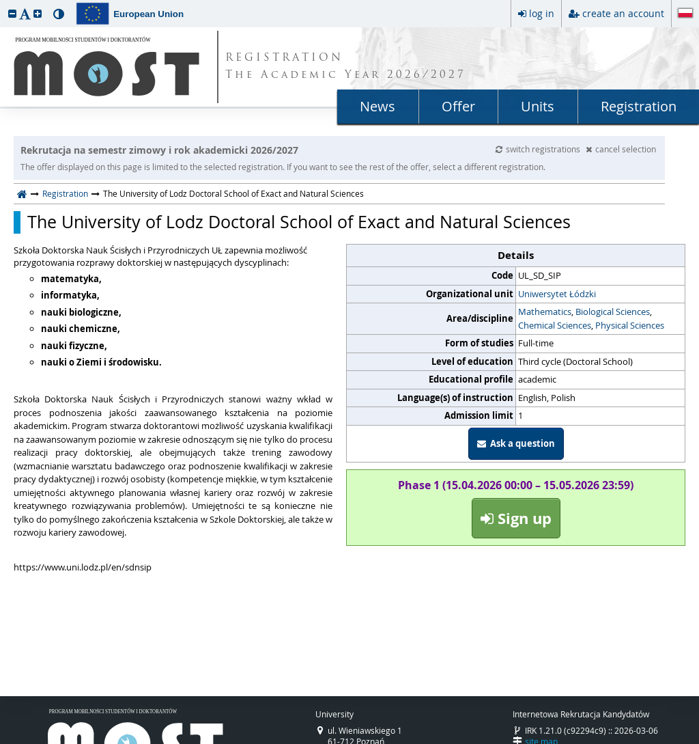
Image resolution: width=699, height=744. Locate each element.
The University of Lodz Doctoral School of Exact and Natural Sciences (299, 222)
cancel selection (621, 148)
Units (537, 106)
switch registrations (539, 148)
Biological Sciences (612, 311)
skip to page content (3, 3)
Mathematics (544, 311)
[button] (12, 13)
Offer (458, 106)
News (377, 106)
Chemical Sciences (554, 325)
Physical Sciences (629, 325)
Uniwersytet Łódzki (557, 294)
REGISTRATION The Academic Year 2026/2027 (345, 67)
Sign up (516, 518)
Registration (638, 106)
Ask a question (516, 443)
